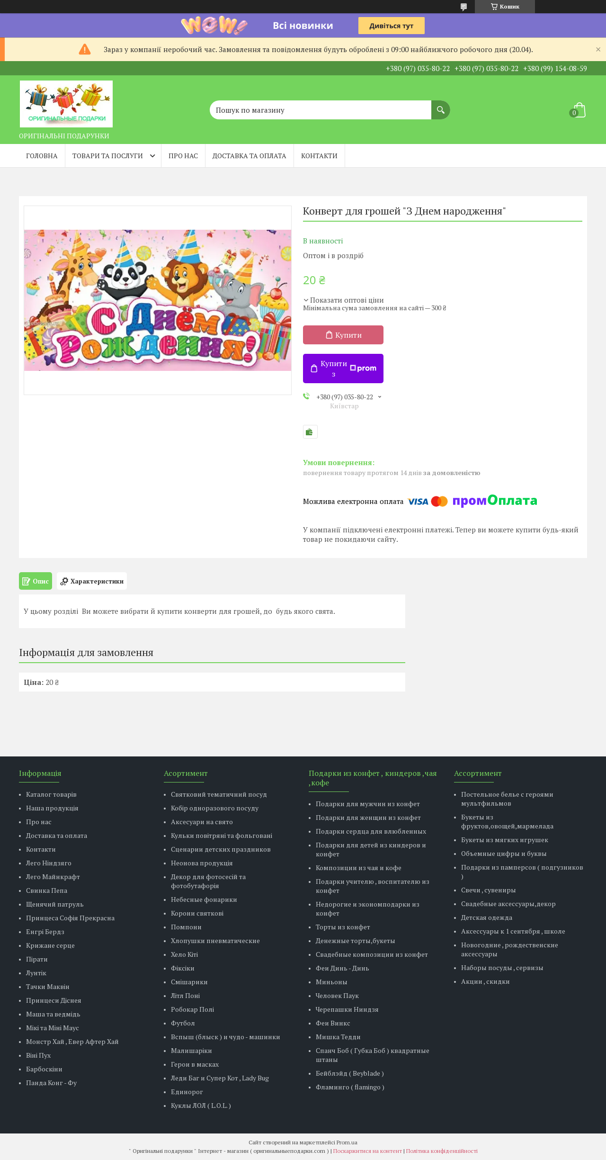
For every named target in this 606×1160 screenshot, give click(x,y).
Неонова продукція (202, 862)
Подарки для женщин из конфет (368, 817)
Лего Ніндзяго (48, 862)
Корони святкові (197, 912)
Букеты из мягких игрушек (504, 839)
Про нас (183, 155)
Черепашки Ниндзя (347, 1009)
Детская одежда (486, 917)
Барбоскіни (44, 1068)
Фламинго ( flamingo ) (350, 1086)
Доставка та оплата (249, 155)
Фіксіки (183, 967)
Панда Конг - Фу (51, 1082)
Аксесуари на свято (202, 821)
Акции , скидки (485, 981)
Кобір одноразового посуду (214, 807)
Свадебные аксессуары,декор (508, 903)
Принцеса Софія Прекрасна (70, 917)
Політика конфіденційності (442, 1150)
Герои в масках (195, 1064)
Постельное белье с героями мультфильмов (507, 799)
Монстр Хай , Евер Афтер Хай (72, 1041)
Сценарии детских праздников (221, 849)
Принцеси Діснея (53, 1000)
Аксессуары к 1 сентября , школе (513, 930)
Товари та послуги (107, 155)
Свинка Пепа (46, 890)
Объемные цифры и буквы (504, 853)
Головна (42, 155)
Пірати (37, 958)
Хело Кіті (184, 954)
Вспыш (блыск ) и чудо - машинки (225, 1036)
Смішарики (189, 981)
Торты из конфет (343, 926)
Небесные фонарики (204, 899)
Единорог (187, 1091)
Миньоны (332, 981)
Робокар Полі (192, 1009)
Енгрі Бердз (45, 931)
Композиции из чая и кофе (358, 867)
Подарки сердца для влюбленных (371, 831)
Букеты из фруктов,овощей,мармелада (507, 821)
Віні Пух (38, 1055)
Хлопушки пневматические (215, 940)
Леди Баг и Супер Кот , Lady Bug (220, 1077)
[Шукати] (440, 105)
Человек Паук (337, 995)
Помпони (186, 926)
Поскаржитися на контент (367, 1150)
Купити (348, 335)
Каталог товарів (51, 794)
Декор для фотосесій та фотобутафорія (208, 881)
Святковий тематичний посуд (219, 794)
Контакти (319, 155)
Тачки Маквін (48, 986)
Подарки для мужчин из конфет (368, 803)
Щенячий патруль (55, 903)
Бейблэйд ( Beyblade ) (350, 1073)
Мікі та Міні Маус (52, 1027)
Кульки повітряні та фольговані (221, 835)
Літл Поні (185, 995)
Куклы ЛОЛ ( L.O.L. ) (201, 1105)
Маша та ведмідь (53, 1013)
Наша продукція (52, 807)
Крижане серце (50, 945)
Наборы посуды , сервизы (502, 967)
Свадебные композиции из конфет (372, 954)
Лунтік (36, 972)
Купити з (348, 368)
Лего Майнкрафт (53, 876)
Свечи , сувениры (488, 889)
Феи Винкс (333, 1022)
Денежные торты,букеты (355, 940)
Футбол (183, 1022)
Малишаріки (191, 1050)
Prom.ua (347, 1142)
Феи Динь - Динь (342, 967)
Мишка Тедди (338, 1036)
